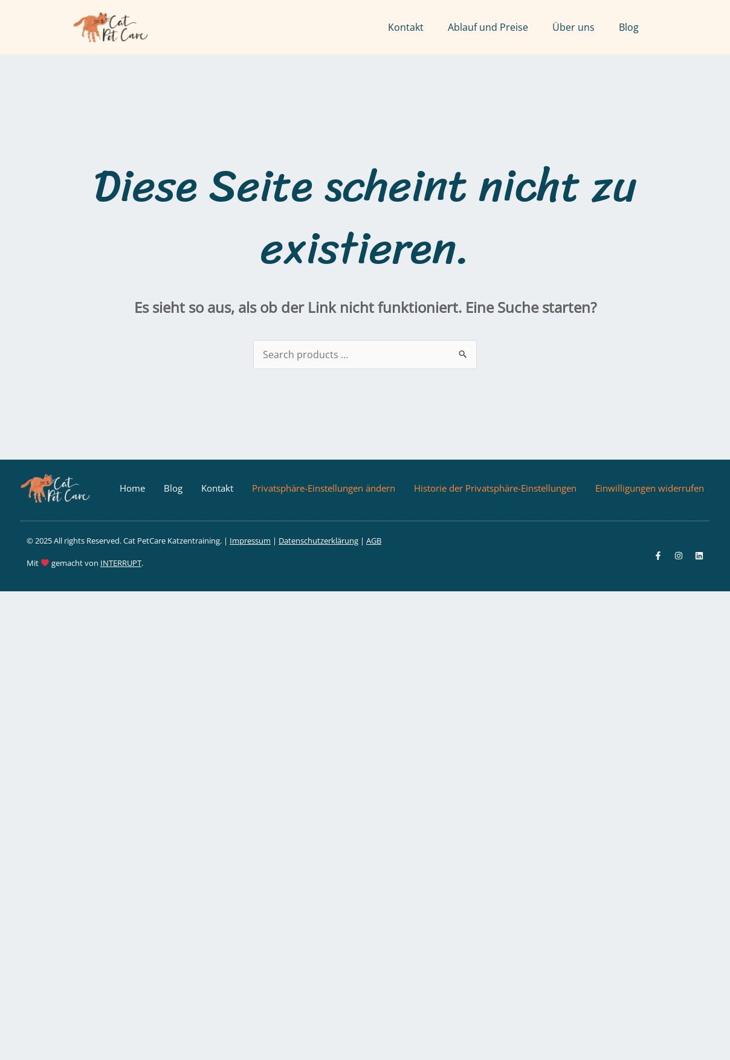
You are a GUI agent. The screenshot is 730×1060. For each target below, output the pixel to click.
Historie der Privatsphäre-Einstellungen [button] (495, 488)
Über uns (573, 27)
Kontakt (406, 27)
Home (132, 488)
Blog (629, 27)
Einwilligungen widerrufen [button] (649, 488)
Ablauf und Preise (488, 27)
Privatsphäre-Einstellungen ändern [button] (323, 488)
